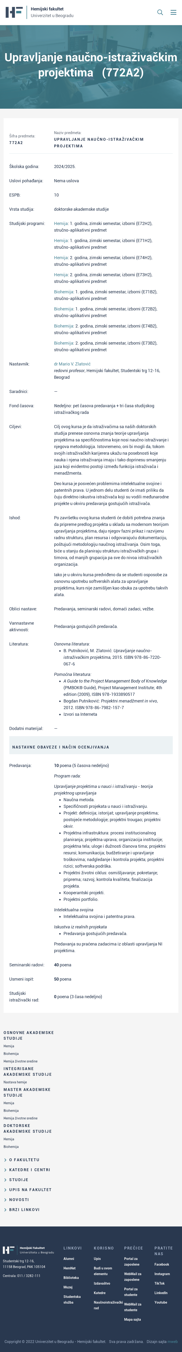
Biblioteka (71, 1278)
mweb (173, 1341)
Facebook (162, 1264)
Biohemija (11, 1054)
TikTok (160, 1283)
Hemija (9, 1046)
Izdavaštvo (102, 1283)
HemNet (70, 1268)
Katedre (99, 1293)
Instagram (162, 1274)
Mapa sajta (132, 1319)
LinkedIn (161, 1293)
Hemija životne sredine (20, 1061)
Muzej (68, 1287)
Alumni (69, 1259)
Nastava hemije (15, 1082)
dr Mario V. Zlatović (72, 363)
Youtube (161, 1302)
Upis (97, 1259)
